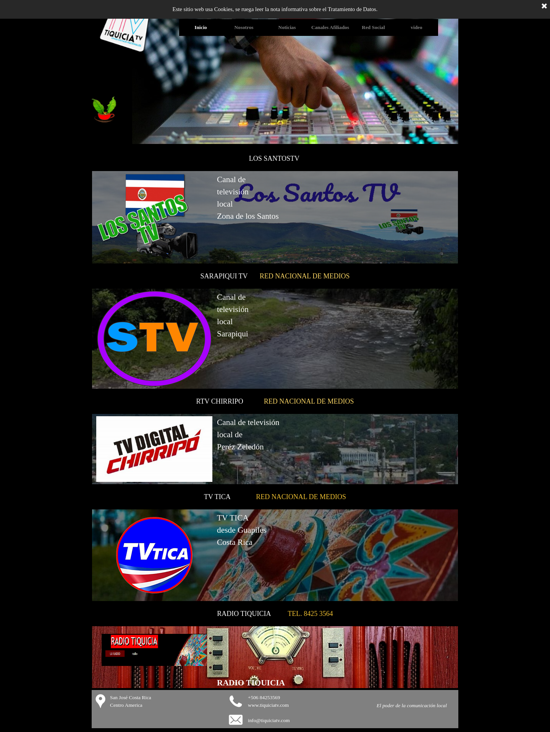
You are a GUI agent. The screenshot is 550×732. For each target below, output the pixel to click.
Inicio (200, 27)
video (416, 27)
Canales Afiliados (330, 27)
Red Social (373, 27)
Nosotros (243, 27)
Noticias (287, 27)
